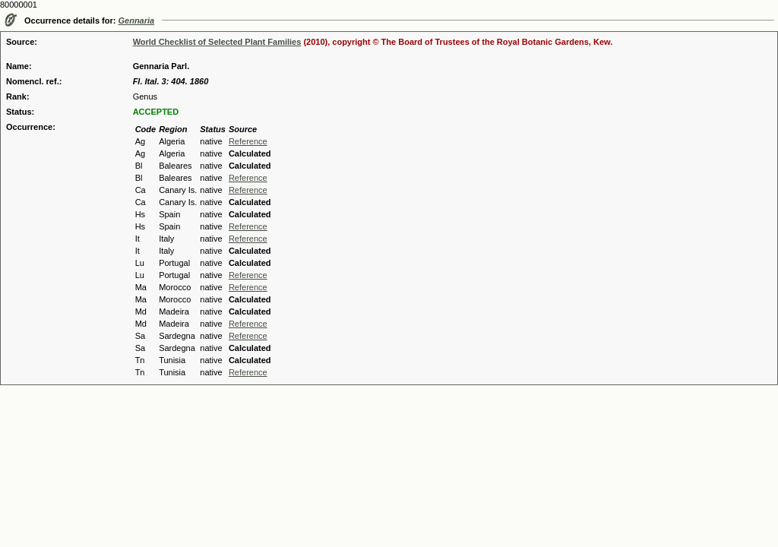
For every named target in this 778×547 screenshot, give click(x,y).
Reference (248, 141)
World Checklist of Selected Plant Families (217, 41)
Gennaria (137, 20)
